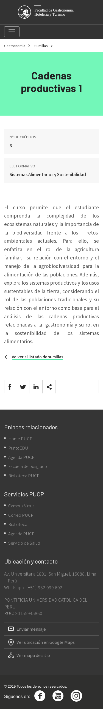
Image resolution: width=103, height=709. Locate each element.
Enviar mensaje (31, 629)
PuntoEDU (18, 448)
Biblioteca (17, 524)
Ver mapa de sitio (33, 655)
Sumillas (41, 45)
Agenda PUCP (21, 457)
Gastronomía (14, 45)
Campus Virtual (22, 505)
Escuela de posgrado (27, 466)
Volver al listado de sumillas (37, 356)
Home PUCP (20, 438)
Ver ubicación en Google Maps (45, 642)
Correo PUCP (21, 515)
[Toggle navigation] (12, 31)
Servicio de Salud (24, 543)
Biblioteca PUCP (24, 475)
